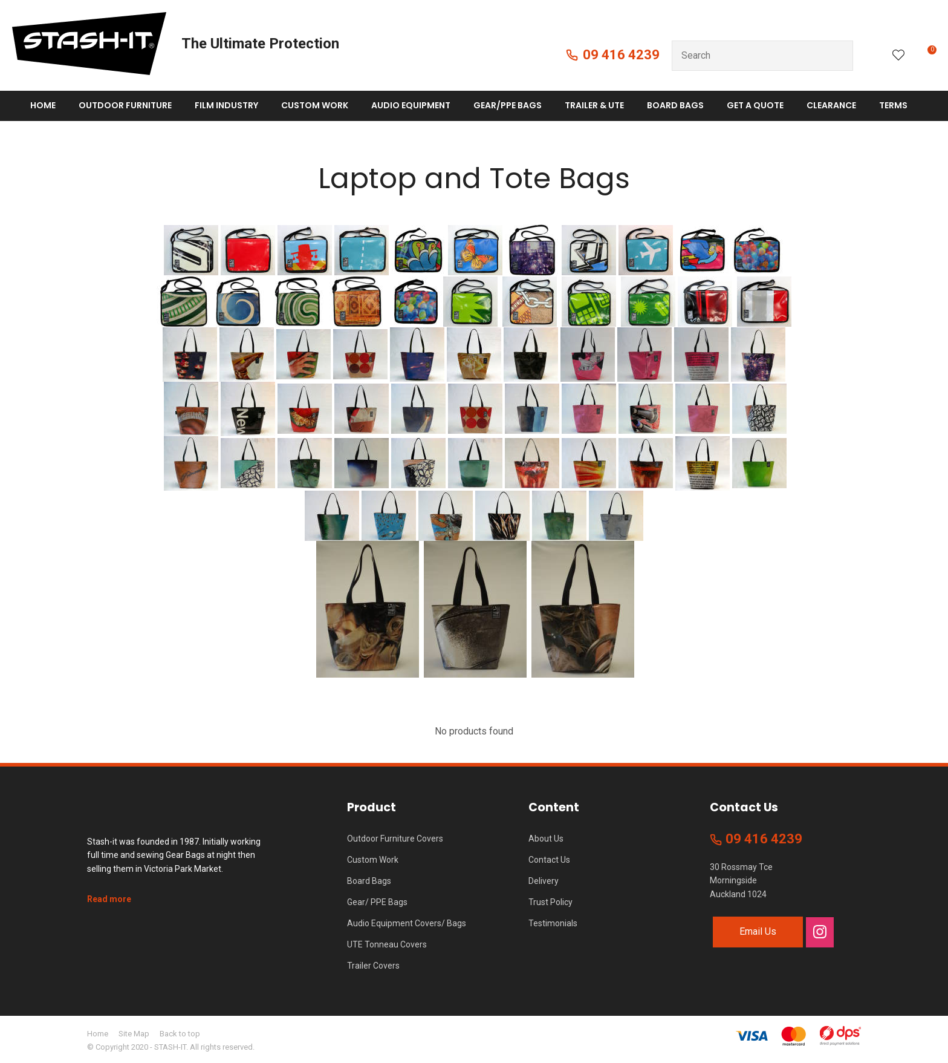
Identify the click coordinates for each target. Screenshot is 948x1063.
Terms (893, 105)
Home (43, 105)
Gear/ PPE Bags (377, 902)
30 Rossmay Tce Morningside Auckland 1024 (741, 880)
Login (872, 55)
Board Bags (675, 105)
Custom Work (314, 105)
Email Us (757, 931)
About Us (545, 838)
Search (838, 56)
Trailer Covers (373, 965)
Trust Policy (550, 902)
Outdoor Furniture (125, 105)
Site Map (133, 1033)
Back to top (180, 1033)
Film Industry (226, 105)
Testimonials (552, 923)
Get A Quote (755, 105)
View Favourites (898, 56)
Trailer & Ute (594, 105)
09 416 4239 (621, 54)
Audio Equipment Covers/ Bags (406, 923)
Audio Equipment (410, 105)
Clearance (831, 105)
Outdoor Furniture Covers (395, 838)
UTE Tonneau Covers (387, 944)
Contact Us (549, 860)
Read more (109, 899)
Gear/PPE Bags (507, 105)
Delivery (543, 881)
